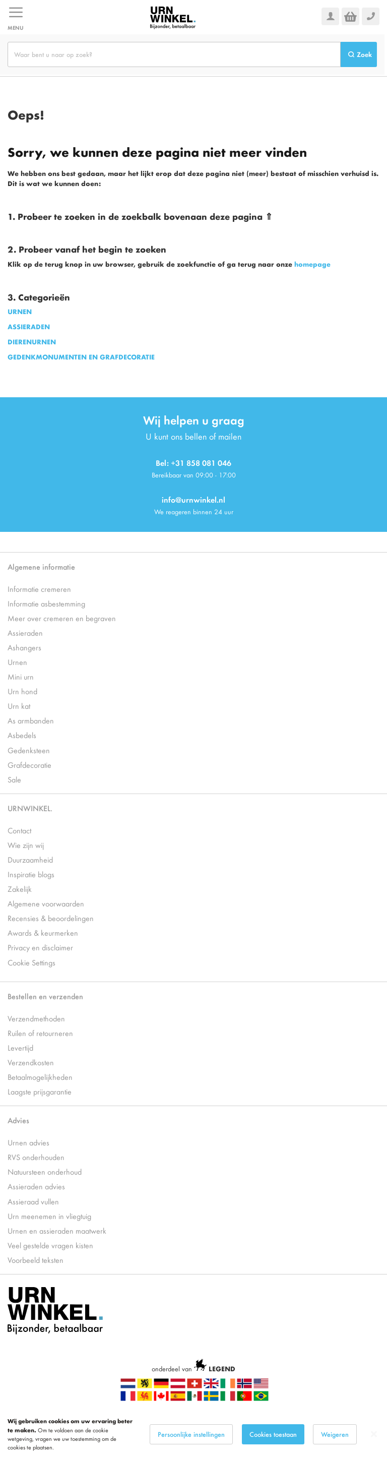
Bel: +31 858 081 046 (193, 462)
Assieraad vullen (33, 1201)
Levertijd (20, 1047)
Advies (18, 1120)
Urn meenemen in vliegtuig (49, 1215)
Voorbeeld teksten (35, 1259)
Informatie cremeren (39, 588)
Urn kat (19, 705)
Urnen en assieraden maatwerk (57, 1230)
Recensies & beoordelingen (51, 918)
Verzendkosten (31, 1062)
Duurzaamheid (30, 859)
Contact (19, 830)
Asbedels (22, 735)
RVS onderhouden (36, 1156)
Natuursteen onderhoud (45, 1171)
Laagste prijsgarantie (40, 1091)
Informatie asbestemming (46, 603)
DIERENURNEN (32, 341)
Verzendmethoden (36, 1018)
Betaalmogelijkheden (40, 1076)
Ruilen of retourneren (40, 1032)
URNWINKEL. (30, 808)
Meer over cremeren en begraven (62, 618)
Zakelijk (20, 888)
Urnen (17, 661)
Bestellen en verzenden (45, 996)
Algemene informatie (41, 566)
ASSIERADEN (29, 326)
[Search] (359, 54)
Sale (14, 779)
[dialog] (193, 1434)
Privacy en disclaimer (40, 947)
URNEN (20, 311)
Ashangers (24, 647)
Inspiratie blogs (31, 874)
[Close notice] (374, 1434)
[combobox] (174, 54)
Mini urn (21, 676)
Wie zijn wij (26, 844)
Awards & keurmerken (43, 932)
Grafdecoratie (29, 764)
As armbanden (31, 720)
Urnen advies (28, 1142)
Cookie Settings (31, 962)
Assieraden (25, 632)
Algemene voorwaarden (46, 903)
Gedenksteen (29, 750)
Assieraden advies (36, 1186)
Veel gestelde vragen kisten (50, 1245)
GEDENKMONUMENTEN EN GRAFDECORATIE (81, 356)
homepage (312, 264)
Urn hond (22, 691)
